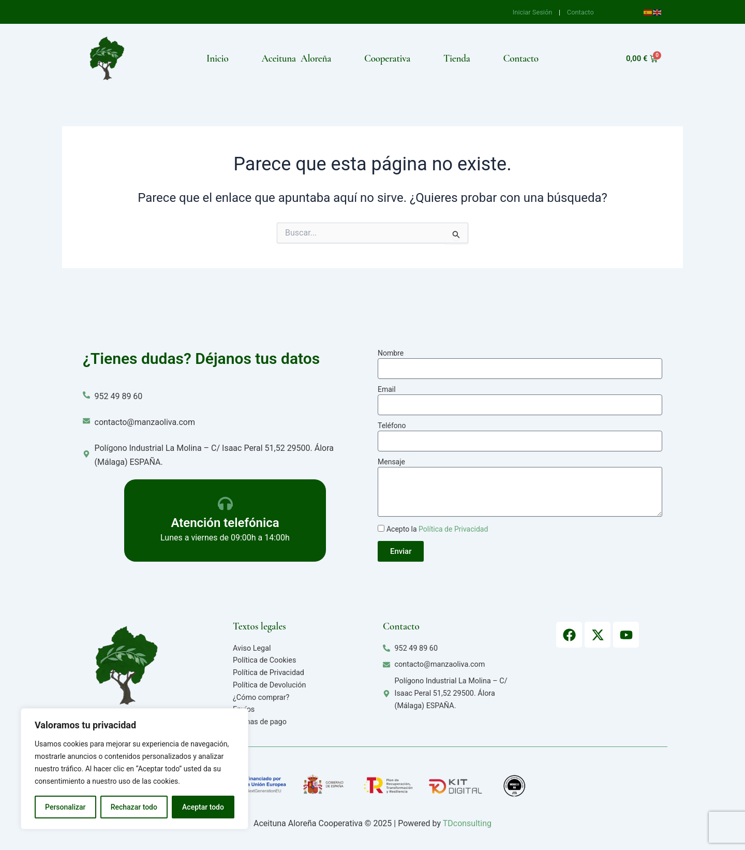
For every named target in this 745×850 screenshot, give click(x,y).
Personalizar (65, 807)
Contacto (580, 12)
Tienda (456, 58)
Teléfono (392, 425)
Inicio (217, 58)
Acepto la (437, 529)
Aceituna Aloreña (296, 58)
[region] (134, 768)
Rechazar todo (134, 807)
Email (387, 389)
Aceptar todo (203, 807)
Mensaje (391, 462)
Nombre (391, 353)
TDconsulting (467, 823)
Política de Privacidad (453, 529)
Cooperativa (387, 58)
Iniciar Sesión (533, 12)
